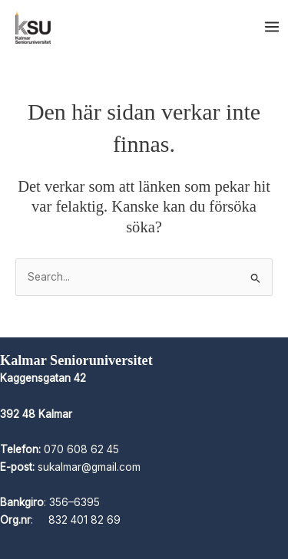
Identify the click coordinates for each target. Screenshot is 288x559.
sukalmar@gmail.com (89, 467)
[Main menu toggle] (272, 27)
